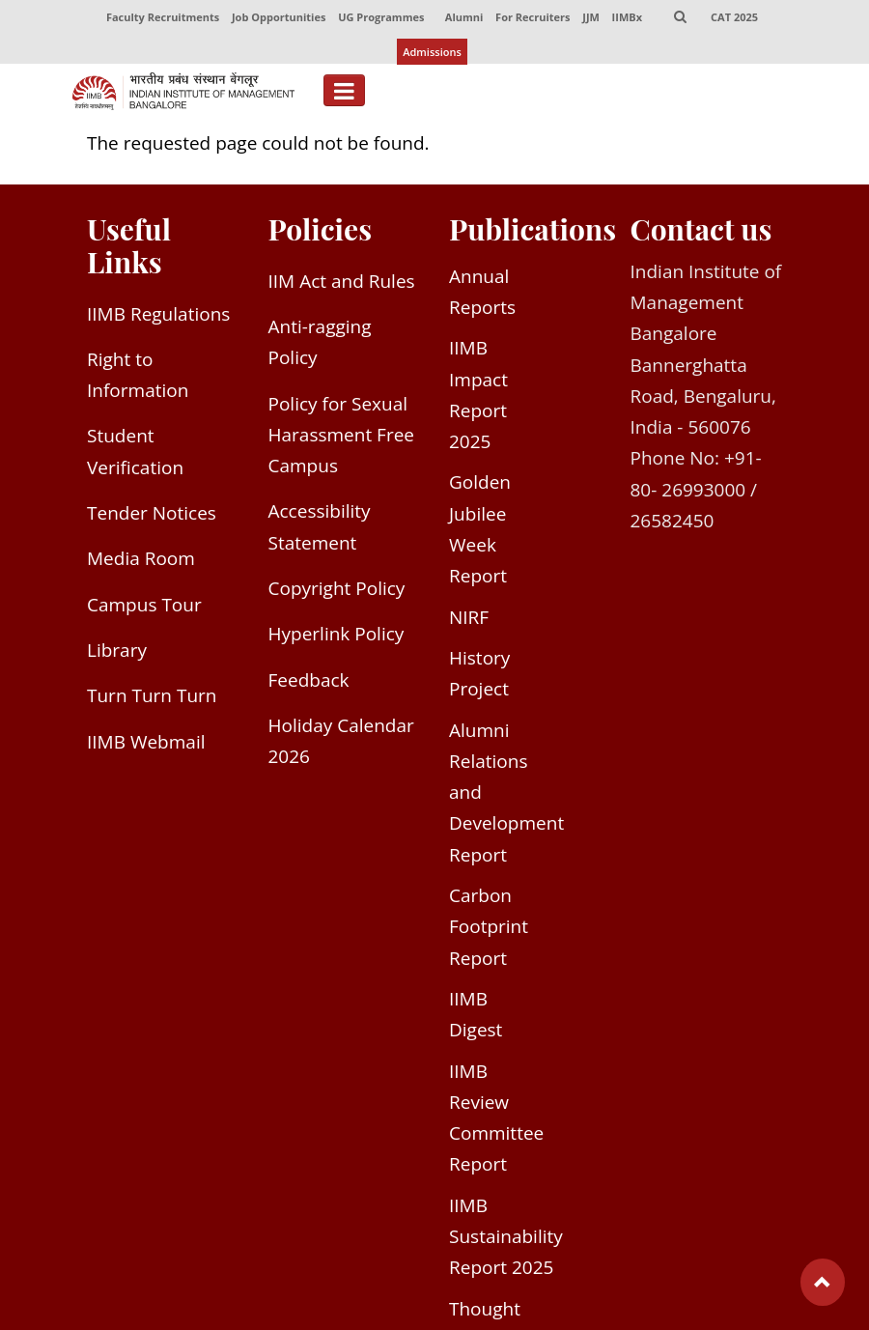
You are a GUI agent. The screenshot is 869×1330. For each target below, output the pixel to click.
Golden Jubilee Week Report (480, 532)
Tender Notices (151, 515)
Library (117, 652)
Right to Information (137, 378)
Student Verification (135, 455)
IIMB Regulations (158, 316)
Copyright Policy (337, 591)
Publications (532, 231)
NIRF (469, 620)
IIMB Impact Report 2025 (478, 397)
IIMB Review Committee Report (496, 1120)
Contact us (701, 231)
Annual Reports (482, 295)
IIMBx (627, 18)
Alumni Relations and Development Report (506, 795)
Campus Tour (144, 607)
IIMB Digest (475, 1017)
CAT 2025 (735, 18)
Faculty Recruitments (161, 18)
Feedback (309, 682)
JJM (591, 18)
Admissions (432, 53)
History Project (479, 676)
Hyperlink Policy (336, 637)
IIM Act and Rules (341, 284)
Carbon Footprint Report (488, 930)
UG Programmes (380, 18)
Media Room (141, 561)
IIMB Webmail (146, 744)
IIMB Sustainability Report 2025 (506, 1240)
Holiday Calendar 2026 (341, 744)
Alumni (464, 18)
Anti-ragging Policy (320, 345)
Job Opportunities (277, 18)
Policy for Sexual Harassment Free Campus (341, 438)
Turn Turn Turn (151, 698)
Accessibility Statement (319, 530)
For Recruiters (532, 18)
